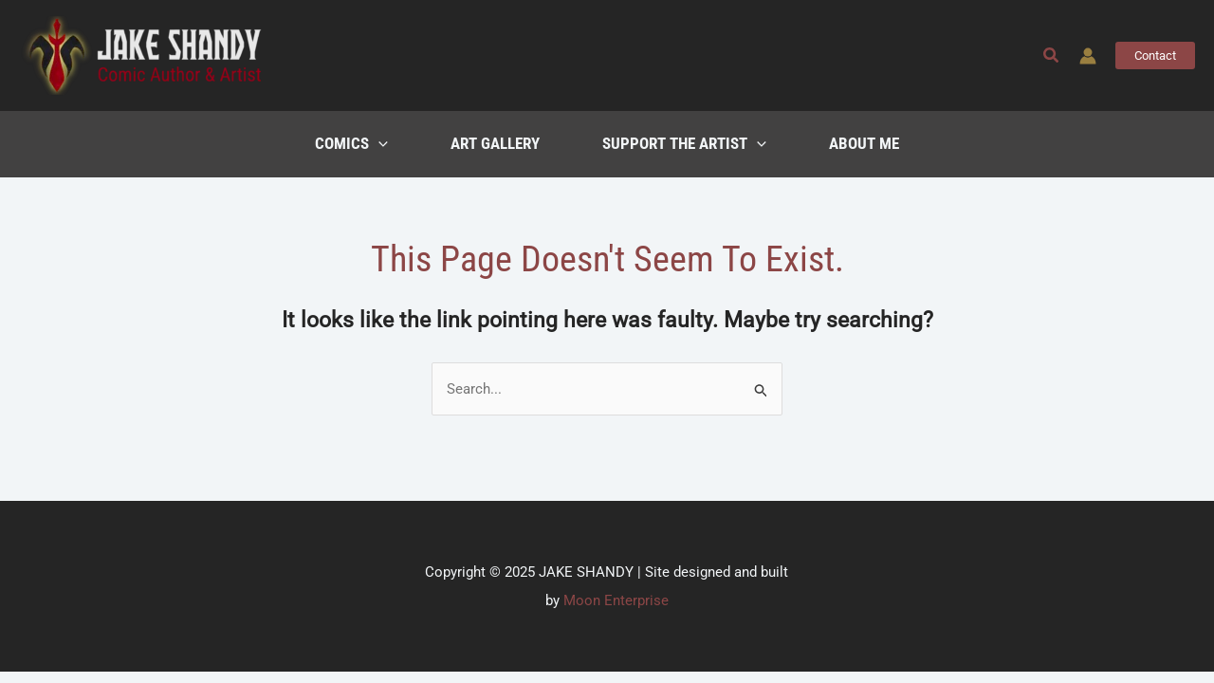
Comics (351, 144)
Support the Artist (684, 144)
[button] (1051, 55)
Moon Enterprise (616, 600)
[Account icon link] (1087, 56)
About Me (864, 144)
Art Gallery (495, 144)
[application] (378, 144)
